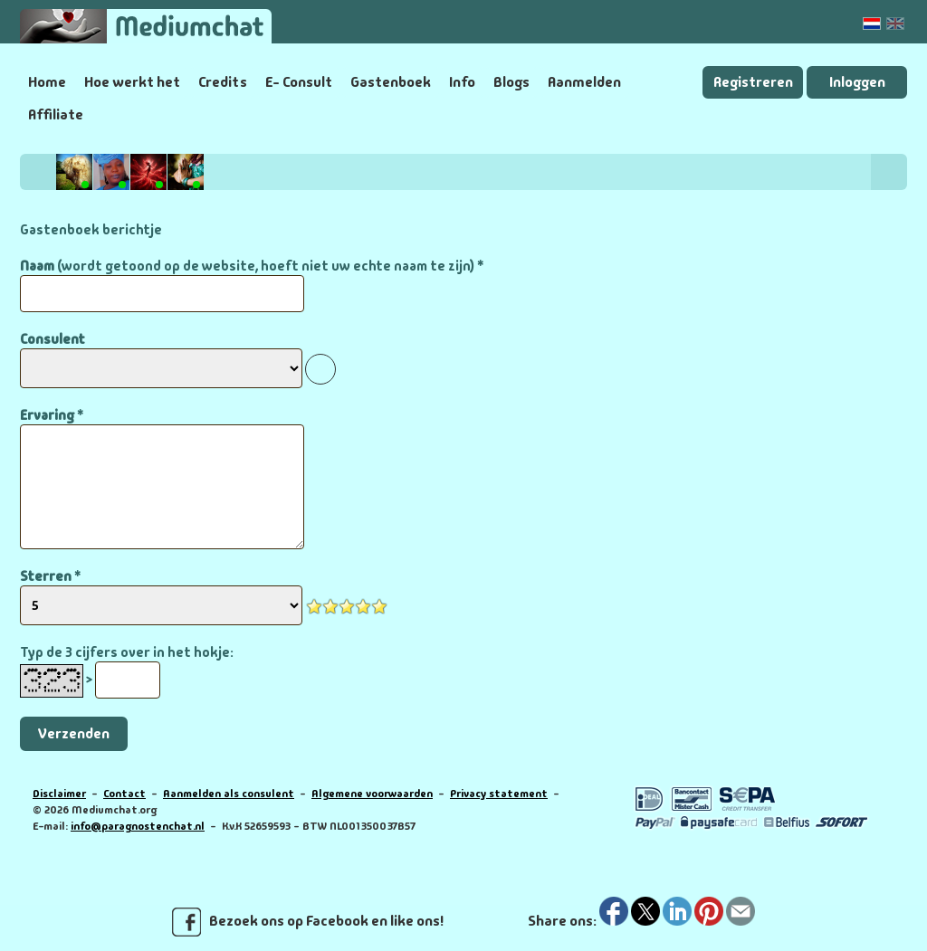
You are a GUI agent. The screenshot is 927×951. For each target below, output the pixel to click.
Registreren (753, 81)
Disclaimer (59, 793)
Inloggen (857, 81)
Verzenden (74, 733)
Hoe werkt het (132, 81)
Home (47, 81)
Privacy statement (499, 793)
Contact (124, 793)
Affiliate (55, 114)
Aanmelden (584, 81)
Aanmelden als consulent (228, 793)
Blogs (511, 81)
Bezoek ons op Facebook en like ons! (308, 922)
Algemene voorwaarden (372, 793)
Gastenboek (390, 81)
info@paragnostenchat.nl (138, 826)
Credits (222, 81)
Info (462, 81)
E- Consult (298, 81)
